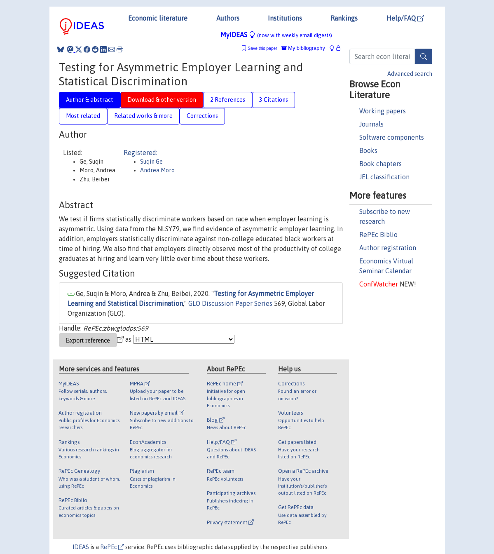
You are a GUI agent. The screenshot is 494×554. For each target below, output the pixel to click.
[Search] (423, 56)
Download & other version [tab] (161, 99)
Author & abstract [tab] (89, 99)
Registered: (140, 152)
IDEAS (81, 547)
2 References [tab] (227, 99)
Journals (371, 124)
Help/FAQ (405, 18)
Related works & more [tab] (143, 116)
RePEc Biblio (378, 234)
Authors (227, 18)
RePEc (112, 547)
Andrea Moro (157, 170)
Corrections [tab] (202, 116)
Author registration (387, 247)
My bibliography (303, 48)
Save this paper (262, 48)
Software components (391, 137)
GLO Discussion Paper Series (230, 303)
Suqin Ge (151, 161)
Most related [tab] (83, 116)
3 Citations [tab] (273, 99)
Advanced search (409, 73)
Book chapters (380, 163)
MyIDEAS (276, 34)
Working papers (382, 111)
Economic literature (157, 18)
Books (368, 150)
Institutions (285, 18)
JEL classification (384, 177)
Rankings (344, 18)
